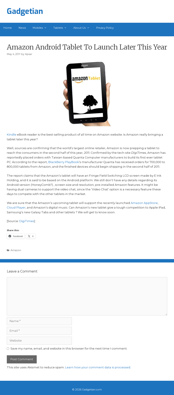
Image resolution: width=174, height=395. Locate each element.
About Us (83, 28)
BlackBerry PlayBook (63, 162)
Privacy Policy (105, 27)
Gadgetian (25, 11)
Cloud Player (16, 207)
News (22, 27)
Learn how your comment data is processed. (98, 367)
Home (7, 27)
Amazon (16, 250)
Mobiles (41, 28)
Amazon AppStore (144, 203)
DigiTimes (26, 221)
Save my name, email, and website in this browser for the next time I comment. (69, 348)
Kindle (11, 134)
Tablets (61, 28)
